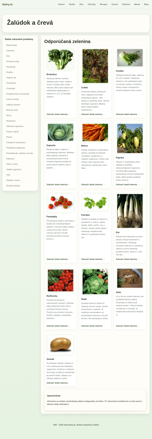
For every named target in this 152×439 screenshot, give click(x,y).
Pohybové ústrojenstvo (16, 142)
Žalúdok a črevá (13, 180)
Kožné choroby (12, 99)
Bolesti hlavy (11, 45)
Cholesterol (11, 83)
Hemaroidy (10, 67)
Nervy (8, 115)
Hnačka (9, 72)
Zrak (8, 175)
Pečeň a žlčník (12, 132)
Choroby (92, 4)
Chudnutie (10, 88)
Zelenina (126, 4)
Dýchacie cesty (12, 61)
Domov (61, 4)
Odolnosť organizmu (15, 126)
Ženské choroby (13, 186)
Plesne (9, 137)
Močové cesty (12, 110)
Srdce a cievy (12, 164)
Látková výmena (13, 105)
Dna (8, 56)
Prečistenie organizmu (15, 148)
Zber (81, 4)
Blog (146, 4)
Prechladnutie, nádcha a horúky (19, 153)
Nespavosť (10, 121)
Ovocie (115, 4)
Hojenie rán (11, 78)
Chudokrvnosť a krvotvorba (17, 94)
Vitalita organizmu (13, 169)
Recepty (103, 4)
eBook (137, 4)
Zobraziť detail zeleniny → (58, 114)
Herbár (72, 4)
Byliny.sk (7, 4)
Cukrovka (10, 51)
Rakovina (10, 159)
